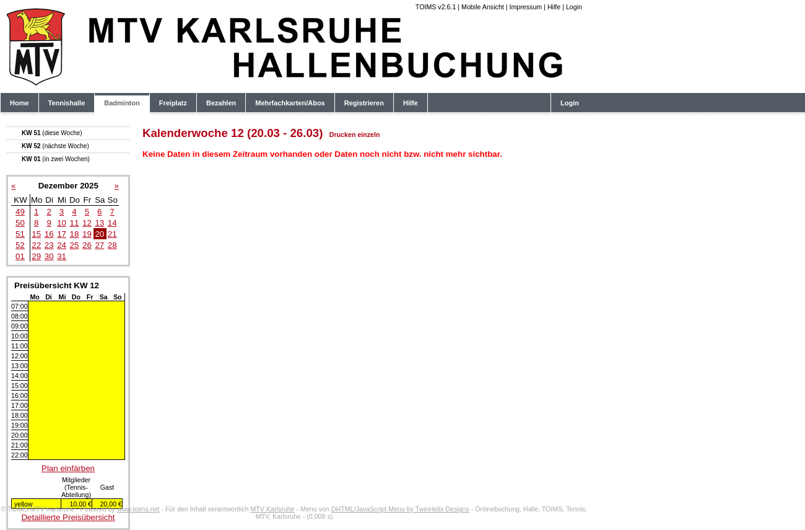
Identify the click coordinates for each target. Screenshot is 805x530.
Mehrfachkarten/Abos (289, 103)
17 (61, 234)
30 (49, 256)
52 (20, 245)
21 (112, 234)
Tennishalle (66, 103)
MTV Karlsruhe (272, 509)
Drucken (342, 134)
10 (61, 222)
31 (61, 256)
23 (49, 245)
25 (74, 245)
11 (74, 222)
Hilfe (553, 7)
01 (20, 256)
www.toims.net (138, 509)
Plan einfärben (68, 468)
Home (19, 103)
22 (36, 245)
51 (20, 234)
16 (49, 234)
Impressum (525, 7)
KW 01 (56, 159)
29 (36, 256)
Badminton (121, 103)
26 (87, 245)
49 (20, 211)
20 (99, 234)
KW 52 (55, 146)
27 (99, 245)
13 (99, 222)
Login (574, 7)
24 (61, 245)
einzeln (368, 134)
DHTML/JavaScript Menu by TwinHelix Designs (400, 509)
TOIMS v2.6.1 (436, 7)
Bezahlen (221, 103)
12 (87, 222)
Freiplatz (173, 103)
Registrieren (364, 103)
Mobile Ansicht (482, 7)
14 (112, 222)
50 (20, 222)
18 (74, 234)
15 (36, 234)
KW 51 (52, 133)
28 (112, 245)
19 (87, 234)
